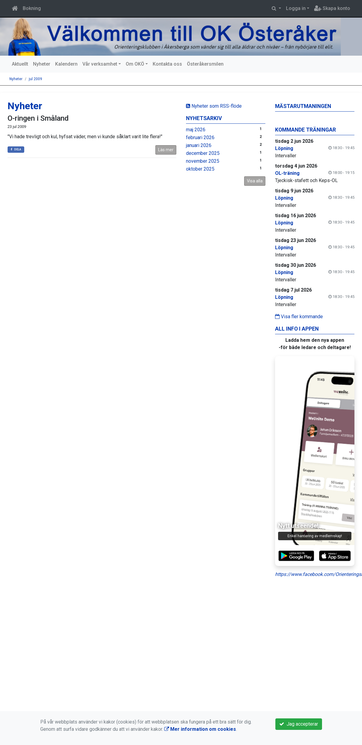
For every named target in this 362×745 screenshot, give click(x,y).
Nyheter (41, 64)
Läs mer (166, 149)
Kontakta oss (167, 64)
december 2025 (203, 153)
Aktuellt (20, 64)
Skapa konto (332, 8)
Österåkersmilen (205, 64)
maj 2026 (195, 129)
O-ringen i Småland (38, 118)
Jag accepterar (298, 724)
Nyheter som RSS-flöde (214, 106)
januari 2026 (198, 145)
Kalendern (66, 64)
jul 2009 (35, 79)
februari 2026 (200, 137)
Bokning (32, 8)
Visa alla (255, 180)
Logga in (296, 8)
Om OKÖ (135, 64)
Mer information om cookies (200, 729)
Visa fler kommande (299, 316)
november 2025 (202, 161)
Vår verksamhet (99, 64)
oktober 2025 (200, 169)
